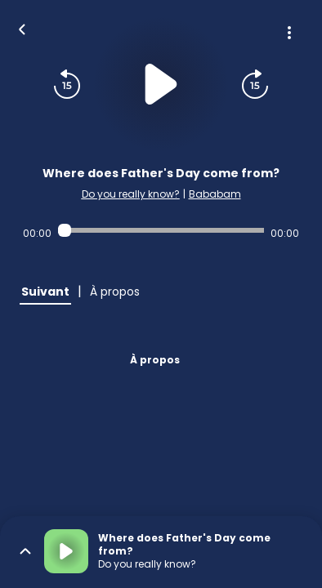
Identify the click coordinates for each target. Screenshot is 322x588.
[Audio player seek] (161, 230)
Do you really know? (131, 194)
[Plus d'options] (289, 32)
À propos (155, 360)
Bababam (215, 194)
